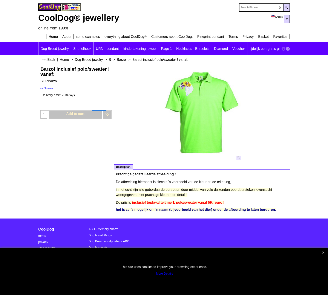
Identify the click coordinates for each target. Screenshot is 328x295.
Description (123, 166)
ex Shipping (46, 88)
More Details (164, 273)
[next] (288, 49)
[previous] (283, 49)
